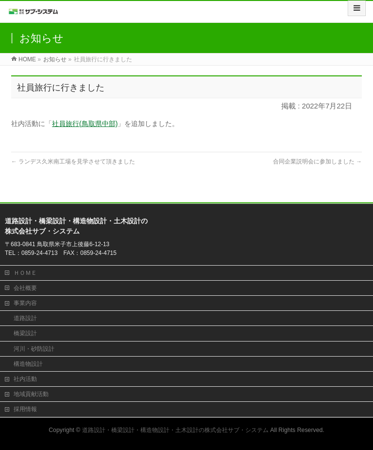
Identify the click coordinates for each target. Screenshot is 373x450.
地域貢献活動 (31, 394)
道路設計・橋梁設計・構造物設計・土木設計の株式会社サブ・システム (175, 430)
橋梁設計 (25, 333)
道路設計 (25, 318)
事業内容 (25, 303)
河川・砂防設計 (34, 348)
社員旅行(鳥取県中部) (85, 123)
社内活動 (25, 379)
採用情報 (25, 409)
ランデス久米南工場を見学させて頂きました (73, 161)
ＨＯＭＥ (25, 273)
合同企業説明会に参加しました (317, 161)
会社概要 (25, 288)
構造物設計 (28, 363)
